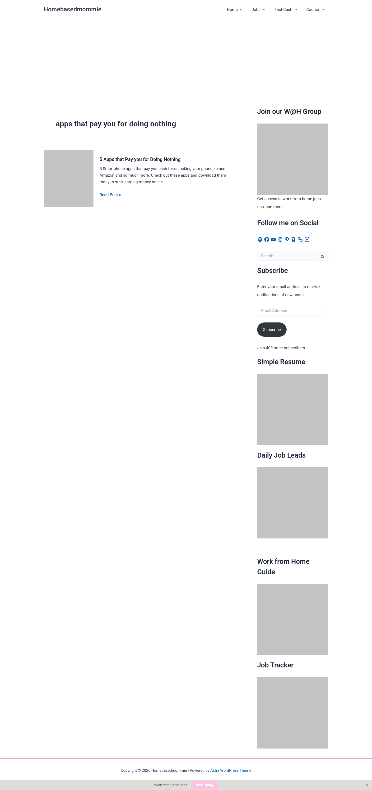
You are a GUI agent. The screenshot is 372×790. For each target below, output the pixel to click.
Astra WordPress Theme (230, 770)
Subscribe (272, 329)
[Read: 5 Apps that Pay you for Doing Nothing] (68, 178)
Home (238, 9)
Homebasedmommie (73, 9)
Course (315, 9)
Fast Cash (287, 9)
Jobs (261, 9)
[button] (244, 9)
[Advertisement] (186, 55)
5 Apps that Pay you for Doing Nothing (140, 159)
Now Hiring (204, 785)
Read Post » (110, 194)
